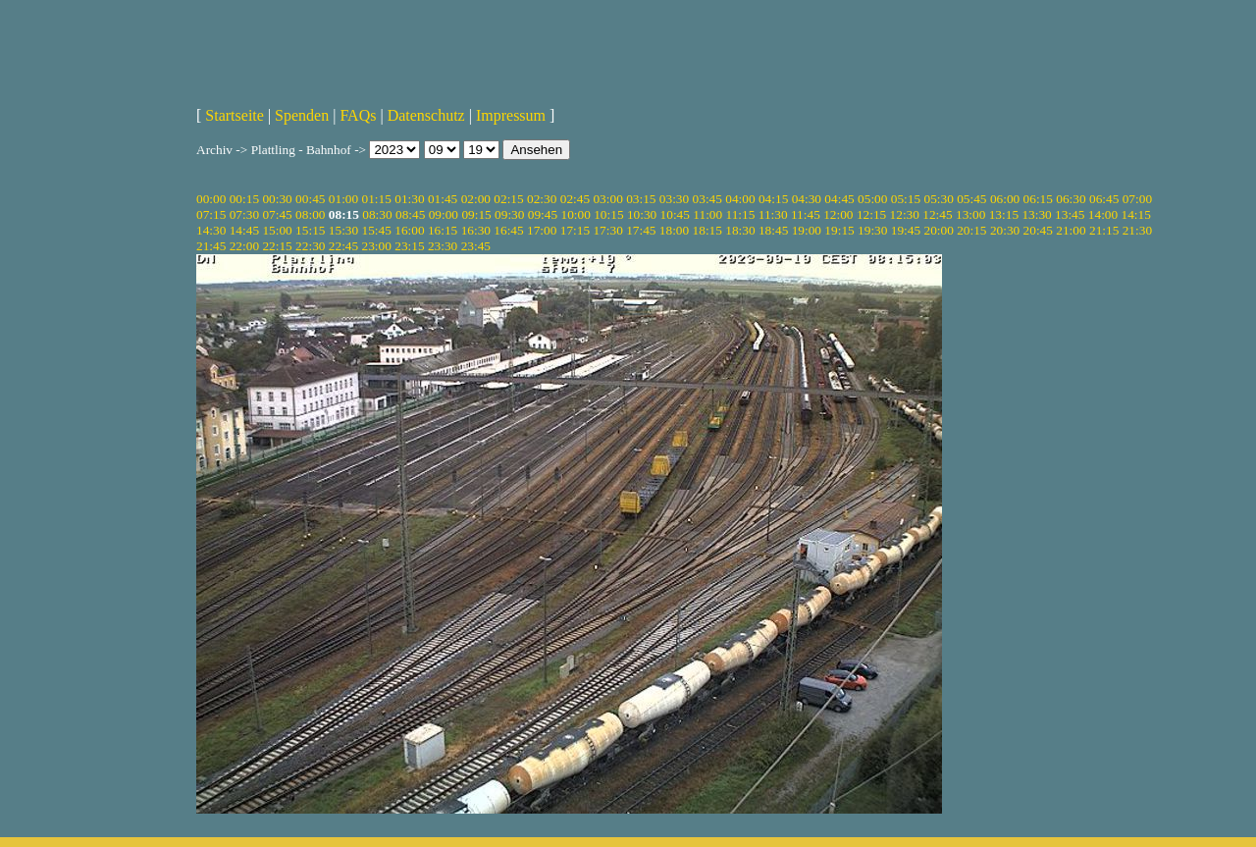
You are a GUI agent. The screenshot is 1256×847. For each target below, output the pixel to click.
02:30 (541, 198)
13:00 (970, 214)
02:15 (508, 198)
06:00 (1005, 198)
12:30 (904, 214)
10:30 (641, 214)
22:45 (343, 245)
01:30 (409, 198)
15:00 (276, 230)
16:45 (508, 230)
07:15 (211, 214)
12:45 (937, 214)
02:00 (476, 198)
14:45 (244, 230)
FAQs (358, 115)
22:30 (310, 245)
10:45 (675, 214)
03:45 (707, 198)
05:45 (971, 198)
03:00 (607, 198)
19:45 (905, 230)
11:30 (773, 214)
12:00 (838, 214)
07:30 (244, 214)
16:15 (442, 230)
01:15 (377, 198)
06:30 (1070, 198)
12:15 (871, 214)
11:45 (805, 214)
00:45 (310, 198)
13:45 (1069, 214)
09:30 (509, 214)
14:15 (1136, 214)
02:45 (575, 198)
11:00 (707, 214)
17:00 (541, 230)
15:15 (310, 230)
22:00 (244, 245)
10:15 (608, 214)
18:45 (773, 230)
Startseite (234, 115)
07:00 (1137, 198)
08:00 (310, 214)
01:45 (442, 198)
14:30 (211, 230)
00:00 (211, 198)
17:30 (607, 230)
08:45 (410, 214)
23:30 (442, 245)
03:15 (640, 198)
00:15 (244, 198)
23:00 (377, 245)
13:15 (1004, 214)
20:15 (971, 230)
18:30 (740, 230)
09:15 (476, 214)
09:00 (443, 214)
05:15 (905, 198)
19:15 (839, 230)
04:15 (773, 198)
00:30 (276, 198)
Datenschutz (426, 115)
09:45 (542, 214)
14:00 (1103, 214)
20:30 (1005, 230)
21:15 (1104, 230)
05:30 (938, 198)
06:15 (1038, 198)
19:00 (806, 230)
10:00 (575, 214)
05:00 (872, 198)
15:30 (343, 230)
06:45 (1104, 198)
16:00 (409, 230)
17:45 (640, 230)
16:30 (476, 230)
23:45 (476, 245)
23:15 (409, 245)
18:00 (674, 230)
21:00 (1070, 230)
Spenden (302, 115)
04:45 (839, 198)
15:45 (377, 230)
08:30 (377, 214)
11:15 (741, 214)
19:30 (872, 230)
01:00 (343, 198)
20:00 (938, 230)
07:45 (276, 214)
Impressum (511, 115)
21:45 (211, 245)
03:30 (674, 198)
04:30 (806, 198)
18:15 (707, 230)
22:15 (276, 245)
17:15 (575, 230)
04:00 (740, 198)
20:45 (1038, 230)
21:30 (1137, 230)
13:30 (1036, 214)
